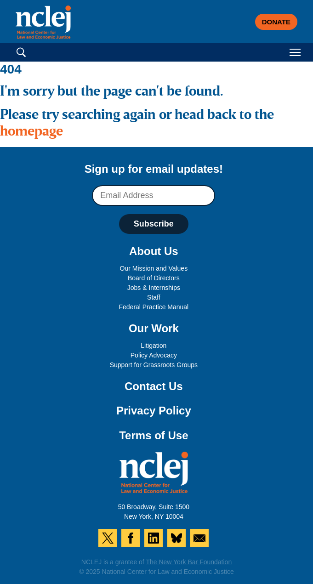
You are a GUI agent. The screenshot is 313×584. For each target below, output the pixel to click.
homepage (31, 132)
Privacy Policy (153, 410)
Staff (153, 297)
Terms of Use (153, 435)
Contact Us (154, 386)
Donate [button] (276, 22)
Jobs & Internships (153, 287)
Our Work (154, 328)
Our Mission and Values (154, 268)
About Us (153, 251)
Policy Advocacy (154, 355)
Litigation (153, 345)
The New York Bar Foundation (189, 562)
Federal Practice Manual (153, 307)
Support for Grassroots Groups (154, 365)
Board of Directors (154, 278)
